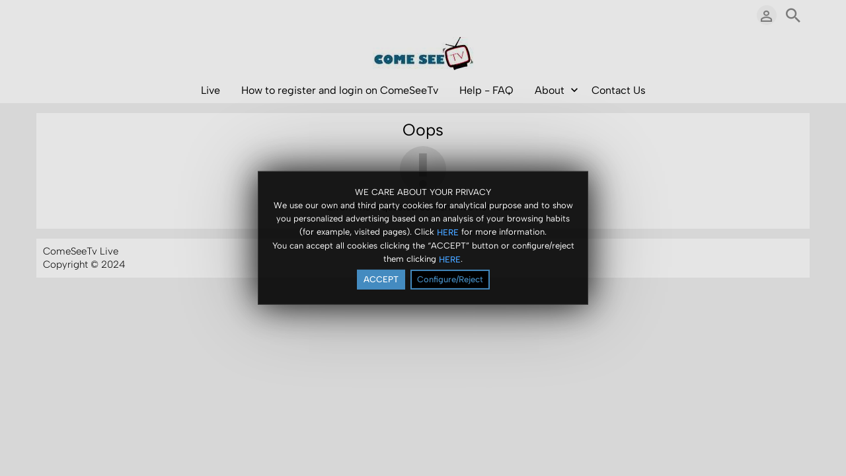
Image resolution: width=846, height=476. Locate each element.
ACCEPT (381, 280)
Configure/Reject (450, 280)
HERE (448, 232)
